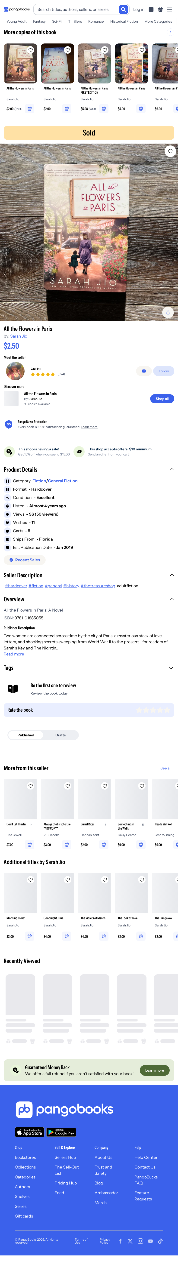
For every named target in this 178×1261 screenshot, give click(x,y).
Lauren (36, 371)
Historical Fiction (124, 21)
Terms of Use (81, 1248)
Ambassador (106, 1200)
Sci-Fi (57, 21)
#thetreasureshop (98, 593)
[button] (89, 477)
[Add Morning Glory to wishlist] (30, 887)
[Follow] (163, 375)
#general (53, 593)
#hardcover (16, 593)
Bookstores (25, 1164)
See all (166, 775)
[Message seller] (144, 375)
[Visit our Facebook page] (120, 1249)
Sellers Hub (65, 1164)
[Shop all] (162, 406)
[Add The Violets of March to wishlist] (104, 887)
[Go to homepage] (17, 9)
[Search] (123, 9)
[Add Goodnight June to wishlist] (67, 887)
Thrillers (75, 21)
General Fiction (63, 488)
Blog (99, 1190)
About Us (103, 1164)
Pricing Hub (66, 1190)
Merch (101, 1210)
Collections (25, 1174)
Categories (25, 1184)
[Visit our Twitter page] (130, 1249)
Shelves (22, 1204)
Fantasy (39, 21)
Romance (96, 21)
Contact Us (145, 1174)
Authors (22, 1194)
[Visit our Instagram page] (140, 1249)
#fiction (36, 593)
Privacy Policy (105, 1248)
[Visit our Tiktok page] (160, 1249)
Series (20, 1213)
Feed (59, 1200)
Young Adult (16, 21)
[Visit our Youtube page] (150, 1249)
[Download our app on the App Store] (29, 1140)
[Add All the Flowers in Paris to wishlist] (170, 151)
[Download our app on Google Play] (61, 1139)
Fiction (39, 488)
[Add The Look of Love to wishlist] (142, 887)
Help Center (146, 1164)
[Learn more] (155, 1077)
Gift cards (24, 1223)
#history (71, 593)
